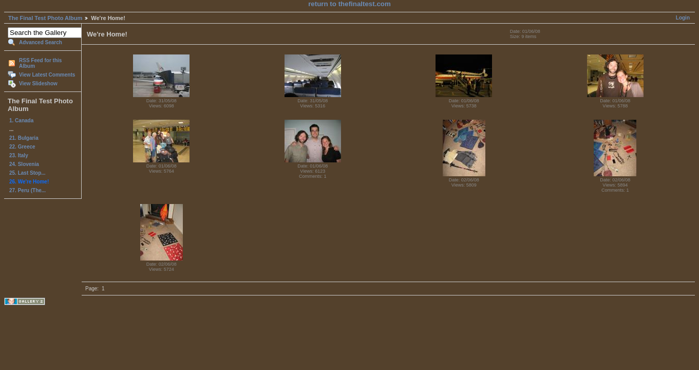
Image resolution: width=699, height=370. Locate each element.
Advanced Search (40, 42)
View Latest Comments (47, 75)
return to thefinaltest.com (349, 4)
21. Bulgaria (24, 138)
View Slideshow (38, 83)
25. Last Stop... (27, 173)
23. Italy (18, 155)
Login (683, 18)
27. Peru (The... (27, 190)
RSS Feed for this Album (40, 63)
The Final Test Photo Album (45, 18)
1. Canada (21, 120)
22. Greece (22, 147)
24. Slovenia (24, 164)
